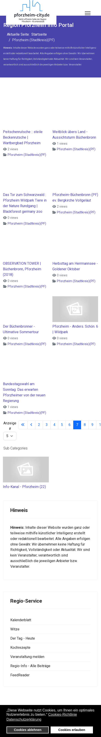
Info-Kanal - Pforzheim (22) (24, 487)
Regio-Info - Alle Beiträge (30, 666)
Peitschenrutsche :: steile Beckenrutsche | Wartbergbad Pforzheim (23, 137)
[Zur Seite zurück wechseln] (31, 425)
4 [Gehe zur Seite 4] (54, 425)
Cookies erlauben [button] (71, 730)
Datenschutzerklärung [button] (23, 719)
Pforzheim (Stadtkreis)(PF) (27, 155)
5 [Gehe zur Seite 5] (62, 425)
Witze (14, 629)
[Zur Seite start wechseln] (23, 425)
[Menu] (87, 13)
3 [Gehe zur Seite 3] (47, 425)
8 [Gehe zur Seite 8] (85, 425)
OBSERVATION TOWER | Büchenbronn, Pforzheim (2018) (22, 269)
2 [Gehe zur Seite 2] (39, 425)
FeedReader (20, 675)
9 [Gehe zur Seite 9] (92, 425)
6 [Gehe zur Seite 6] (70, 425)
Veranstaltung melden (27, 657)
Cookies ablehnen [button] (27, 730)
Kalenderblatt (20, 620)
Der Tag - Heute (22, 638)
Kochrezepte (20, 647)
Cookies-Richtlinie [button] (62, 714)
